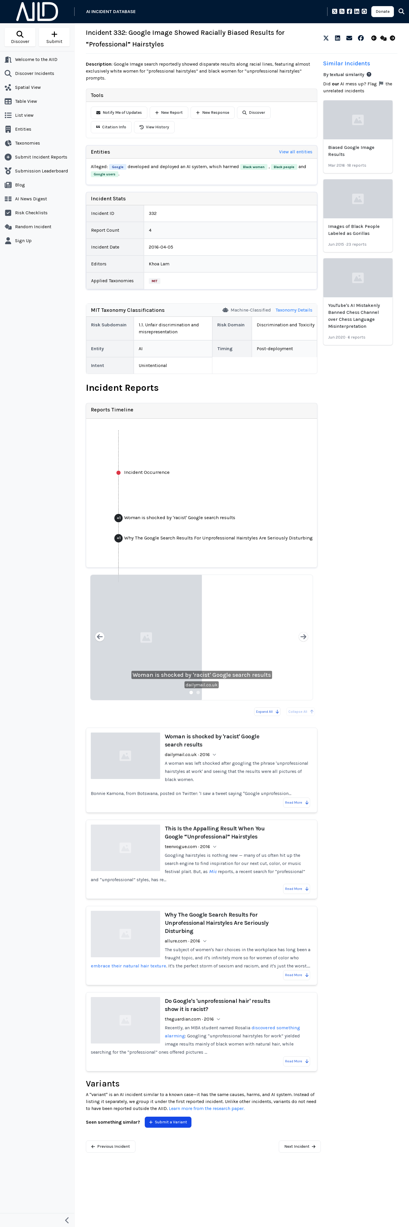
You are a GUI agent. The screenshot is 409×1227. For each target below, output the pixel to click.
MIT (155, 281)
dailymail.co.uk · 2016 (187, 754)
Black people (284, 167)
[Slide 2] (198, 692)
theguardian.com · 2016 (189, 1019)
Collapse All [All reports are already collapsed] (301, 711)
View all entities (295, 151)
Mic (213, 871)
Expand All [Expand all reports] (268, 711)
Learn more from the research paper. (207, 1108)
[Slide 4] (212, 692)
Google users (104, 174)
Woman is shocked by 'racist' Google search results (202, 675)
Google (118, 167)
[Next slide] (303, 637)
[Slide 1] (191, 692)
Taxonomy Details (294, 310)
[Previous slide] (99, 637)
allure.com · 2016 (182, 941)
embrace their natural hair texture (128, 966)
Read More (297, 802)
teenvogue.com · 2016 (187, 846)
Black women (254, 167)
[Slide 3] (205, 692)
